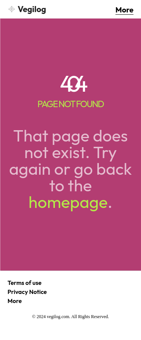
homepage (68, 201)
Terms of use (24, 282)
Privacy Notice (27, 291)
